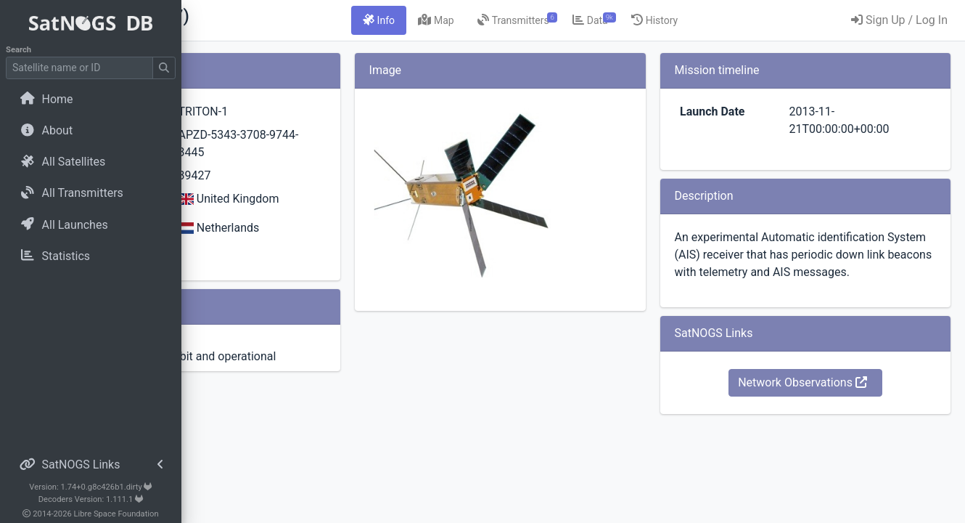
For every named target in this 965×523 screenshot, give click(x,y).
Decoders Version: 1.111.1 (91, 499)
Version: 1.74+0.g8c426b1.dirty (90, 487)
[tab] (454, 20)
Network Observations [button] (827, 400)
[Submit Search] (164, 68)
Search (18, 49)
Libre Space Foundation (116, 514)
